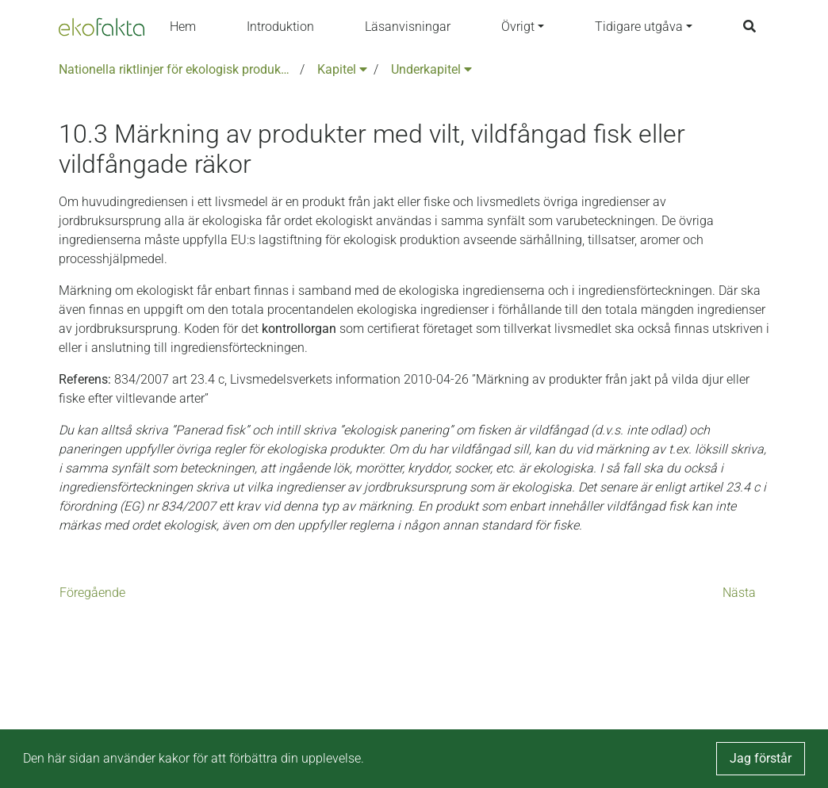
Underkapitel (431, 69)
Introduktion (280, 26)
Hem (183, 26)
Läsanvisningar (407, 26)
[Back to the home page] (101, 27)
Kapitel (342, 69)
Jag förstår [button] (761, 758)
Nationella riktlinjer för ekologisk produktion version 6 (176, 69)
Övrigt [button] (518, 26)
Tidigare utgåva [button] (639, 26)
